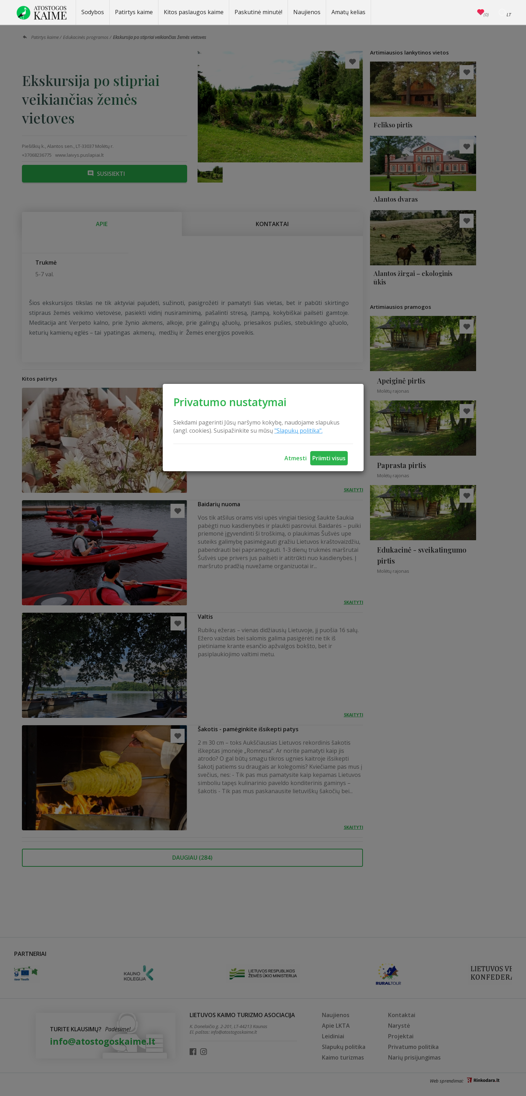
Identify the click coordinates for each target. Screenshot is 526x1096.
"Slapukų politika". (298, 430)
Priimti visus (329, 458)
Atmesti (295, 458)
